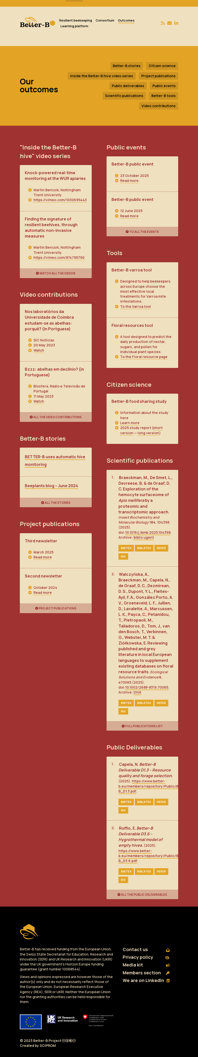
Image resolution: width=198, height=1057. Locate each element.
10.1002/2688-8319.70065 (146, 687)
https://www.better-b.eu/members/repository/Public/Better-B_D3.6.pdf (153, 855)
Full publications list (142, 726)
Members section (146, 973)
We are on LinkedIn (146, 980)
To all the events (142, 232)
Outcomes (126, 20)
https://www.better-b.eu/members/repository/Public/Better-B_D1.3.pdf (153, 786)
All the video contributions (56, 417)
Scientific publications (124, 95)
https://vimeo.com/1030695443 (60, 199)
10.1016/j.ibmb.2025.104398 (147, 532)
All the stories (55, 503)
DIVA (137, 692)
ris (123, 556)
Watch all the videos (55, 273)
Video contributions (158, 105)
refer (161, 548)
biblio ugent (144, 537)
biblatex (144, 548)
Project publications (158, 75)
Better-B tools (163, 95)
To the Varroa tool (135, 306)
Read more (42, 557)
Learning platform (74, 26)
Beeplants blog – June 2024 (51, 485)
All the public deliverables (142, 894)
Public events (164, 85)
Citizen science (162, 65)
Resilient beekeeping (75, 20)
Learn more (130, 422)
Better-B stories (127, 65)
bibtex (126, 548)
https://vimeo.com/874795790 (59, 257)
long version (148, 433)
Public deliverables (128, 85)
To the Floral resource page (144, 356)
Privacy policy (146, 957)
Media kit (146, 965)
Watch (38, 350)
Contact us (146, 949)
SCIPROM (48, 1045)
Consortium (105, 20)
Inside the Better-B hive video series (101, 75)
